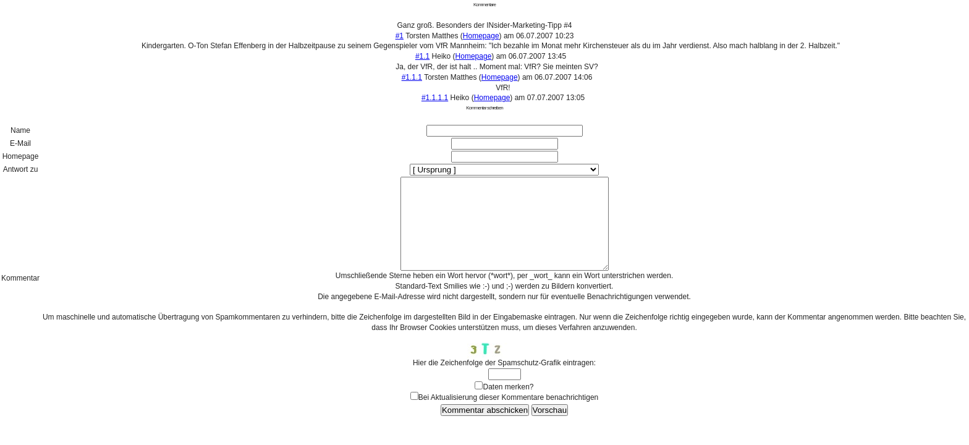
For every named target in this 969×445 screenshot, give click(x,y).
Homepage (481, 36)
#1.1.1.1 (434, 97)
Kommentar (20, 287)
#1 (400, 36)
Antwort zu (20, 169)
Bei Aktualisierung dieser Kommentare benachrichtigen (508, 416)
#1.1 (422, 56)
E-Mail (20, 143)
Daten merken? (508, 405)
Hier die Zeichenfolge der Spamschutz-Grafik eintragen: (504, 381)
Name (20, 130)
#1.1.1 (412, 77)
